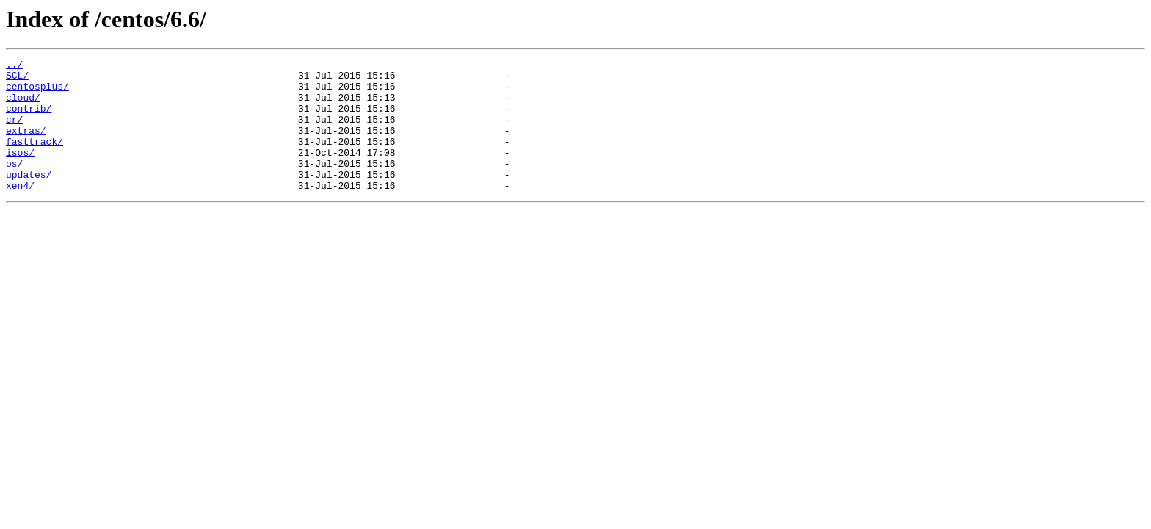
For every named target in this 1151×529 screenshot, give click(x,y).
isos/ (20, 172)
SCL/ (17, 79)
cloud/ (23, 105)
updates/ (28, 198)
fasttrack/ (34, 158)
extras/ (26, 145)
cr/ (14, 132)
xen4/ (20, 211)
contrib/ (28, 119)
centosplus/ (37, 92)
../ (14, 66)
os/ (14, 185)
